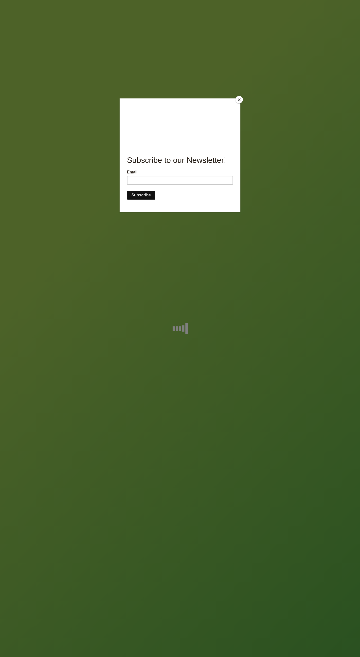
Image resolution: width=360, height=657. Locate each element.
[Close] (239, 99)
